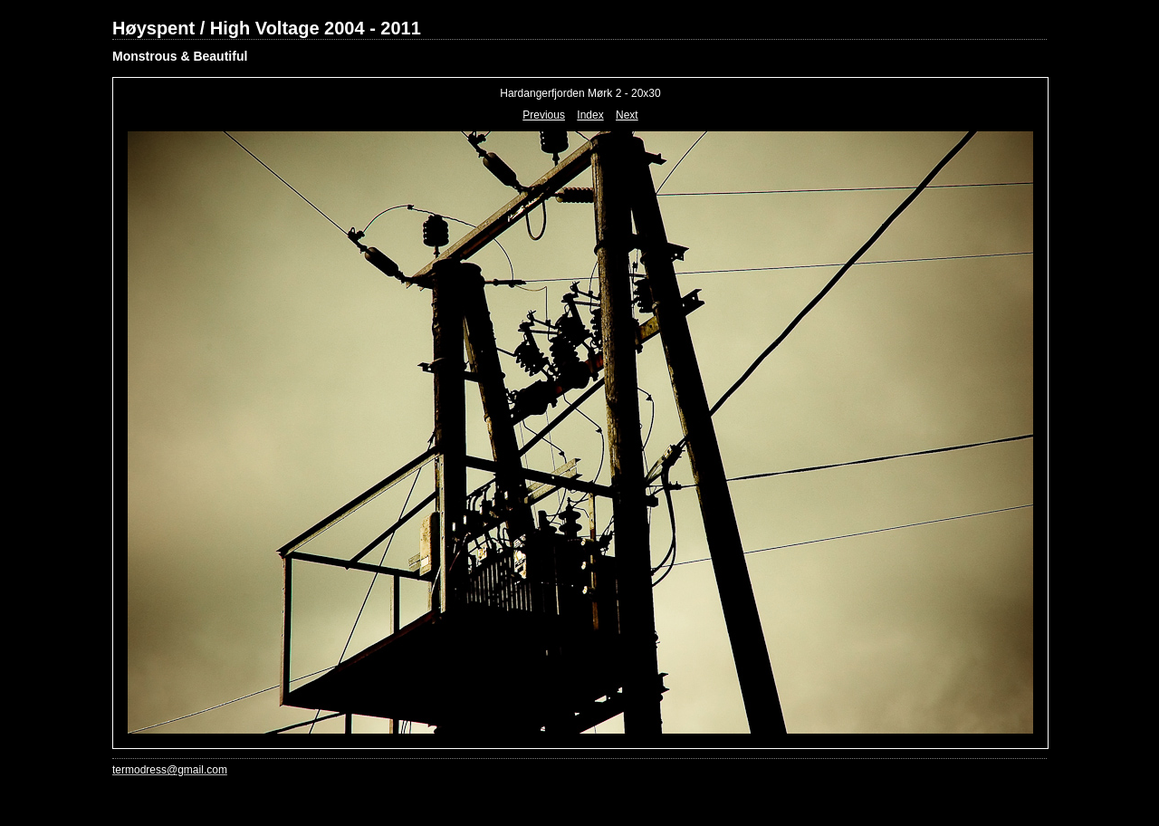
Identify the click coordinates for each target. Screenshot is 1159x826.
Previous (543, 115)
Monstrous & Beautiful (179, 56)
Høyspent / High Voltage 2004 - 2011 (266, 28)
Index (590, 115)
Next (627, 115)
